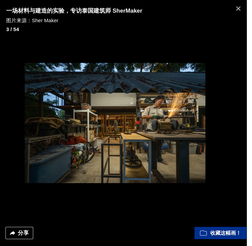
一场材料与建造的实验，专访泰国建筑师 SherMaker (74, 11)
